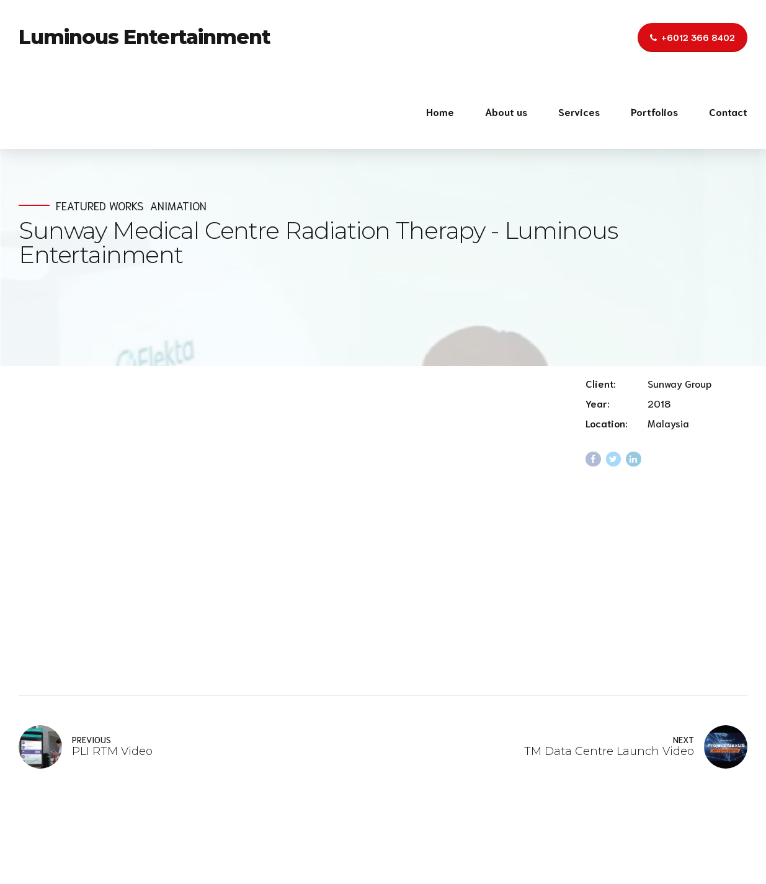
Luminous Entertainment (144, 37)
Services (579, 111)
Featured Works (99, 206)
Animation (178, 206)
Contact (728, 111)
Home (440, 111)
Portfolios (654, 111)
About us (506, 111)
